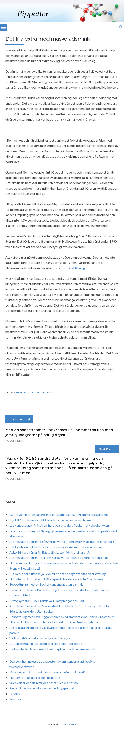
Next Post (107, 449)
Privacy (14, 694)
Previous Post (19, 419)
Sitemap (15, 699)
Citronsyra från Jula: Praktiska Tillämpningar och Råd (46, 601)
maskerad (19, 392)
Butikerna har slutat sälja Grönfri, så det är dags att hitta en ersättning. (57, 574)
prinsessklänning (73, 268)
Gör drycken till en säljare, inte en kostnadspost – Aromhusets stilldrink (58, 515)
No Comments (14, 440)
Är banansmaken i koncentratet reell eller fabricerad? (46, 643)
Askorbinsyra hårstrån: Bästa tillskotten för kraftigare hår (49, 552)
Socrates (70, 724)
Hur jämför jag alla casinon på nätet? (34, 677)
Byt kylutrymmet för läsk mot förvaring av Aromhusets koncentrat (55, 547)
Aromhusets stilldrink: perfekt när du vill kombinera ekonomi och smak (58, 557)
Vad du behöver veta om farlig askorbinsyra (39, 638)
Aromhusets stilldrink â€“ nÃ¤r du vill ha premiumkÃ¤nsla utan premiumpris (62, 541)
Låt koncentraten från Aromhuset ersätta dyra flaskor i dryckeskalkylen (59, 525)
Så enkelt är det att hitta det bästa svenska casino (43, 683)
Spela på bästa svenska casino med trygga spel (41, 688)
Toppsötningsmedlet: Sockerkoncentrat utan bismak (46, 584)
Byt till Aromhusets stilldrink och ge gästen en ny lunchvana (50, 520)
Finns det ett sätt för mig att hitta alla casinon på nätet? (47, 672)
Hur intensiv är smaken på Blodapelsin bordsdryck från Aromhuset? (56, 579)
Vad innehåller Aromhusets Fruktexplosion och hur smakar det (52, 649)
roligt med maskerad (40, 392)
